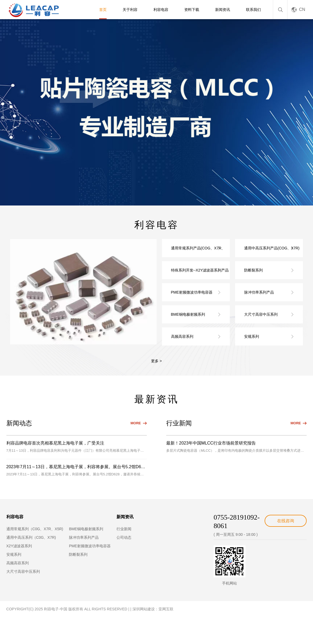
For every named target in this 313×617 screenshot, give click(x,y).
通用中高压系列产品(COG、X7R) (271, 248)
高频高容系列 (182, 336)
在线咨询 (285, 521)
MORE (136, 423)
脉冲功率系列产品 (259, 292)
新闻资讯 (222, 9)
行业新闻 (123, 529)
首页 (103, 9)
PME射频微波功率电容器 (191, 292)
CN (302, 9)
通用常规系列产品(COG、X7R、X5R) (198, 251)
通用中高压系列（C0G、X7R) (31, 537)
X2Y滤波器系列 (19, 546)
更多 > (156, 361)
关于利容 (130, 9)
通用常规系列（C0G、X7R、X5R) (34, 529)
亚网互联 (165, 609)
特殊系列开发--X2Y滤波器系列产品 (200, 270)
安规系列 (251, 336)
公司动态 (123, 537)
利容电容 (160, 9)
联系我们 (253, 9)
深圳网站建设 (143, 609)
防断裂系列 (253, 270)
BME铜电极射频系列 (188, 314)
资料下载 (191, 9)
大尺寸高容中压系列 (261, 314)
